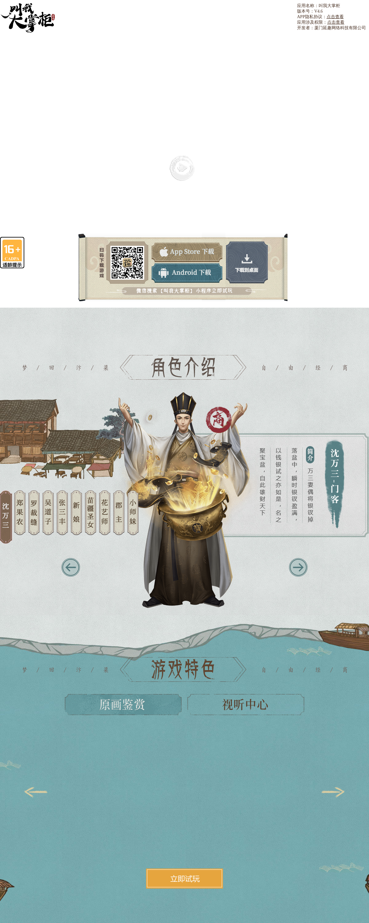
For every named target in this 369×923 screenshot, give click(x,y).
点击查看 (335, 16)
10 (133, 517)
